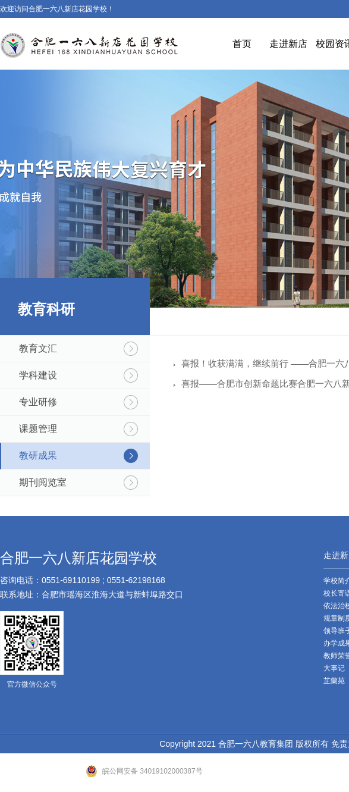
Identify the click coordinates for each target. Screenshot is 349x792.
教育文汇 (38, 348)
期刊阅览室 (43, 482)
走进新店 (288, 44)
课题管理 (38, 429)
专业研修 (38, 402)
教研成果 (38, 455)
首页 (241, 44)
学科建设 (38, 375)
